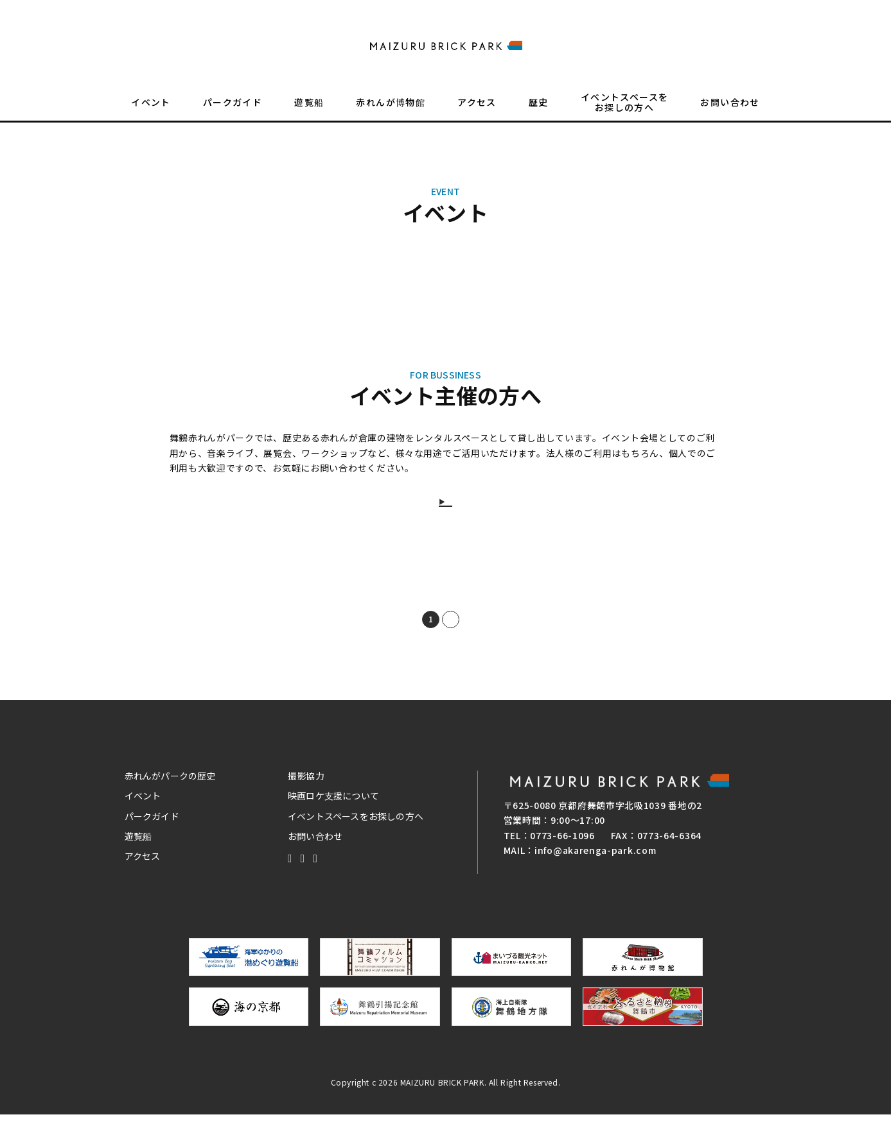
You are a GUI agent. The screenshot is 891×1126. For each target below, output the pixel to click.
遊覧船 (309, 113)
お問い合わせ (729, 113)
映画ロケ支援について (333, 807)
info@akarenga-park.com (595, 861)
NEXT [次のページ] (465, 631)
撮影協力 (306, 787)
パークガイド (232, 113)
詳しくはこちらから (453, 505)
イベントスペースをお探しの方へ (625, 113)
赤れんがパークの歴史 (170, 787)
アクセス (477, 113)
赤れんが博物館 (390, 113)
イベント (151, 113)
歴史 (539, 113)
